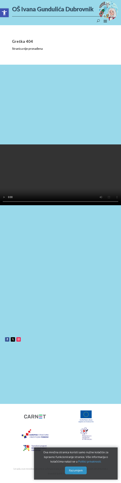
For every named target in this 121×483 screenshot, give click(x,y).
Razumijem (76, 470)
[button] (4, 12)
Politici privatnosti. (89, 461)
